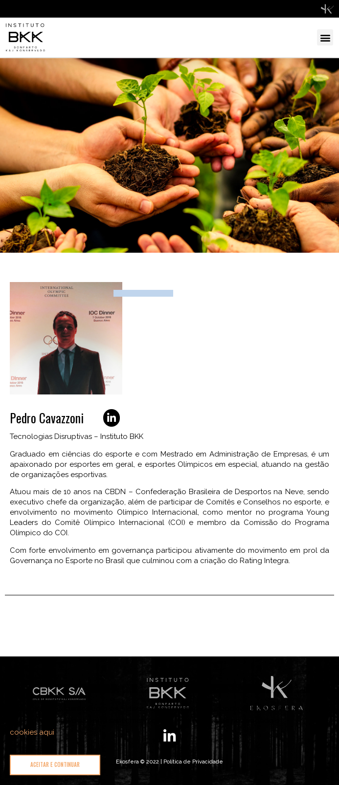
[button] (325, 37)
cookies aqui (32, 732)
